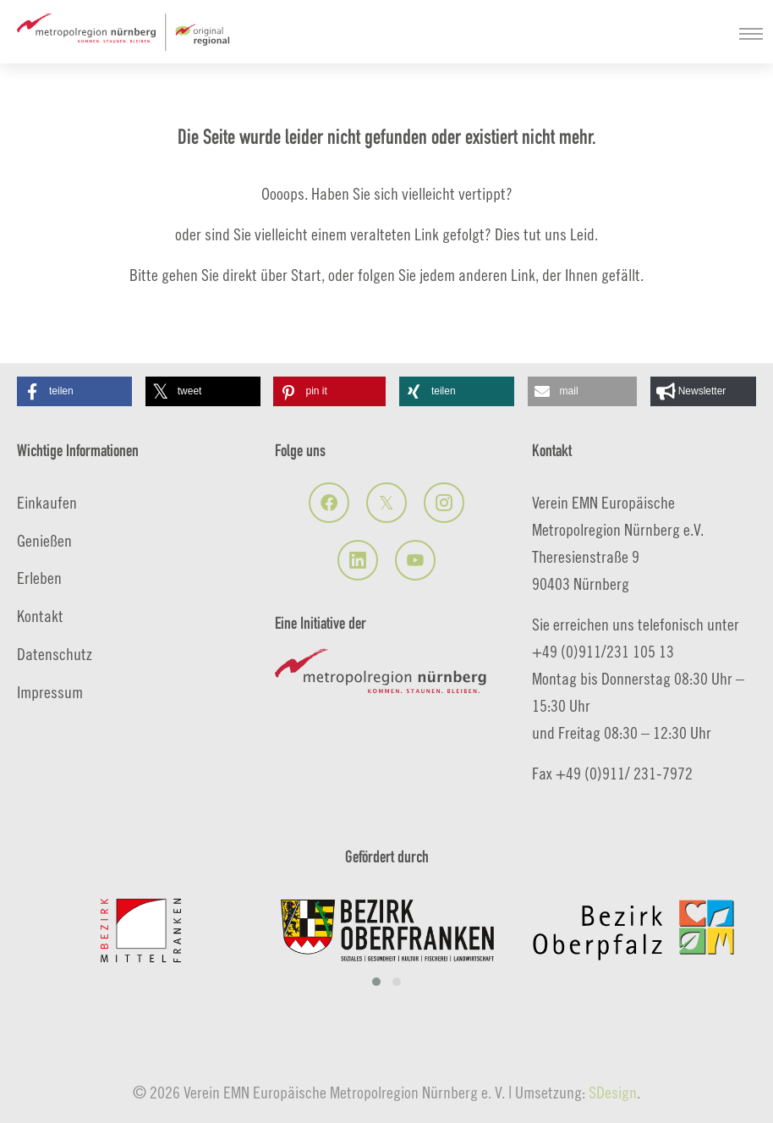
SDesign (613, 1092)
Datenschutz (54, 653)
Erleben (39, 577)
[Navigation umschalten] (751, 33)
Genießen (44, 540)
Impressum (50, 692)
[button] (74, 391)
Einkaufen (47, 502)
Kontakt (40, 615)
